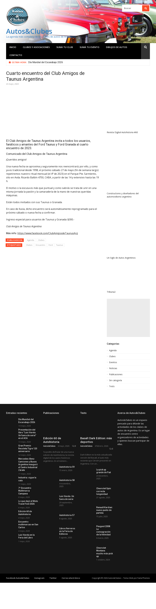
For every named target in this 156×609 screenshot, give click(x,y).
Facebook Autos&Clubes (17, 578)
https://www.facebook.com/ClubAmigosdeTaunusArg (47, 233)
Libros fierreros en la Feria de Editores (67, 531)
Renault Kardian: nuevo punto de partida (104, 510)
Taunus (59, 245)
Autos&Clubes (29, 31)
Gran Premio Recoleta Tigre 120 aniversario (27, 448)
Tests (112, 386)
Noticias (113, 368)
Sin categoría (115, 380)
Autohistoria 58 (66, 480)
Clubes (41, 240)
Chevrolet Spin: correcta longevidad (103, 491)
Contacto (15, 55)
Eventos (113, 362)
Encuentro (40, 245)
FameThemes (143, 578)
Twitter (53, 578)
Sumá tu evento (89, 47)
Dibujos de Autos (116, 47)
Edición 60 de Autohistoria (52, 440)
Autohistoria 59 (66, 467)
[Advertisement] (128, 318)
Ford (51, 245)
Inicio (12, 47)
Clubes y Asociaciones (36, 47)
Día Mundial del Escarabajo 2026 (45, 62)
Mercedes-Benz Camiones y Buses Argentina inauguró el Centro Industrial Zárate (28, 464)
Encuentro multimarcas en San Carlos (28, 525)
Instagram (39, 578)
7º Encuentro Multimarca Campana (24, 491)
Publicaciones (115, 374)
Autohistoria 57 (66, 515)
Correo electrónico (71, 578)
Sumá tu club (64, 47)
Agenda (30, 240)
